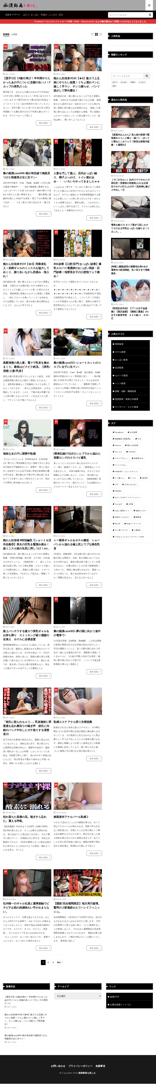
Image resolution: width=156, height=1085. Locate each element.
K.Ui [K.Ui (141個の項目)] (139, 439)
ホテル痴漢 (120, 352)
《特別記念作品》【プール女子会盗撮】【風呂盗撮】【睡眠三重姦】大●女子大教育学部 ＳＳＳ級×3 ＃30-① (130, 313)
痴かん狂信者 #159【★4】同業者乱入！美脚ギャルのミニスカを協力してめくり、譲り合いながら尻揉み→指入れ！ (26, 270)
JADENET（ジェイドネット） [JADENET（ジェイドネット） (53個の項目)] (127, 471)
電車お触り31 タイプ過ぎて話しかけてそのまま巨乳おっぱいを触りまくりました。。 (130, 228)
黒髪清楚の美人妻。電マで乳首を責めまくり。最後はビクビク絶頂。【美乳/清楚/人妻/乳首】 (26, 366)
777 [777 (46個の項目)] (116, 484)
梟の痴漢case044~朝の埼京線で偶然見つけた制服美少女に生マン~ (26, 175)
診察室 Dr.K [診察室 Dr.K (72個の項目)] (138, 458)
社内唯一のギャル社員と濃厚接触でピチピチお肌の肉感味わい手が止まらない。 (26, 907)
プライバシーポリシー (80, 1065)
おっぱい (35, 14)
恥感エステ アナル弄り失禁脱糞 (73, 721)
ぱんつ (26, 14)
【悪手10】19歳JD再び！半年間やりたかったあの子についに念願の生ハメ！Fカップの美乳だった (27, 82)
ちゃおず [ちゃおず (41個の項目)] (118, 504)
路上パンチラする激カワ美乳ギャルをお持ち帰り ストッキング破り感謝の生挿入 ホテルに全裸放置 (26, 635)
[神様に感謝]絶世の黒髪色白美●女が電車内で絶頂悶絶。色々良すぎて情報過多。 (130, 270)
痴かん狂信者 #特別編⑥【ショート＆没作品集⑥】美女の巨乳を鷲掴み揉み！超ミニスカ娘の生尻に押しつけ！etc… (27, 544)
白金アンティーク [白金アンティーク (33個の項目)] (134, 523)
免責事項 (100, 1065)
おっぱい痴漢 (121, 359)
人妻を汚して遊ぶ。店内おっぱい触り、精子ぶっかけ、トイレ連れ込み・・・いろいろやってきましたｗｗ (77, 177)
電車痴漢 (119, 344)
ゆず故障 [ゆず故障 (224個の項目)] (133, 432)
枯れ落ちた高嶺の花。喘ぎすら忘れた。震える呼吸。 (24, 818)
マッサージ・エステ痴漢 (126, 407)
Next (59, 962)
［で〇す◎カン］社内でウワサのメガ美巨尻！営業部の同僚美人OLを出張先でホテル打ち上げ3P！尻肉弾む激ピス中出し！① (130, 184)
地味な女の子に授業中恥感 (19, 453)
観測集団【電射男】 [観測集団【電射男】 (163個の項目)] (123, 439)
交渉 (61, 14)
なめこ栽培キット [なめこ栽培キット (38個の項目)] (122, 510)
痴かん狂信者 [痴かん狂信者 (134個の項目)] (132, 445)
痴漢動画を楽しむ (87, 1073)
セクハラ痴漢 (121, 375)
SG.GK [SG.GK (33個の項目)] (117, 523)
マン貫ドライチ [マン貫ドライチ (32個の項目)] (121, 530)
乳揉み (44, 14)
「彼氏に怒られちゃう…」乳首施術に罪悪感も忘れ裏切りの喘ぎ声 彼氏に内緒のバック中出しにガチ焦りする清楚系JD (27, 728)
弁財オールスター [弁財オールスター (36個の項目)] (122, 517)
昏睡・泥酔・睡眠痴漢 (125, 391)
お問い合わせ (58, 1065)
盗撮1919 (114, 996)
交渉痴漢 (119, 367)
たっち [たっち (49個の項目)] (133, 478)
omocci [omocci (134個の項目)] (118, 445)
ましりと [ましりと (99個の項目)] (118, 452)
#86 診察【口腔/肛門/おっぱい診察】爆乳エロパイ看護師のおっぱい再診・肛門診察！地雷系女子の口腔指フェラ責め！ (77, 270)
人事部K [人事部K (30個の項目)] (137, 530)
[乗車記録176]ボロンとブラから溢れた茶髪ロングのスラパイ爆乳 (77, 455)
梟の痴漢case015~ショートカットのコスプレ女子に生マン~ (77, 364)
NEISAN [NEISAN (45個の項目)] (118, 491)
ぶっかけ (53, 14)
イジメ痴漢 (120, 383)
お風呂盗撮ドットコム (120, 1004)
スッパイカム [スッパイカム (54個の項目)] (120, 465)
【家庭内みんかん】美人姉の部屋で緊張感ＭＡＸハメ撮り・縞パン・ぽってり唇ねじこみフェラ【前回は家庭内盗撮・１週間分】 (130, 139)
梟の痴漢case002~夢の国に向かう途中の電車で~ (77, 633)
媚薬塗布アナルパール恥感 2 (71, 816)
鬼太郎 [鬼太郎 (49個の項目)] (145, 478)
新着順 (6, 34)
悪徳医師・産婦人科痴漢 (126, 399)
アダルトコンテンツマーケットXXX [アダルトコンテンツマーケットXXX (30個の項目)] (129, 537)
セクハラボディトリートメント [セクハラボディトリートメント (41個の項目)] (127, 497)
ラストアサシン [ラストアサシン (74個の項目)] (121, 458)
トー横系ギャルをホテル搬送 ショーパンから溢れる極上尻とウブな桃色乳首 (77, 544)
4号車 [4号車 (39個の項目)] (131, 504)
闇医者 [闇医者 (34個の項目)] (138, 517)
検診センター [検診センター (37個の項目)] (141, 510)
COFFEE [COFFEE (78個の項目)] (132, 452)
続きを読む (43, 123)
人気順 (14, 34)
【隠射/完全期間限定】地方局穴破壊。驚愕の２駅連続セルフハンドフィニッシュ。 (77, 907)
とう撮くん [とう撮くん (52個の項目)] (119, 478)
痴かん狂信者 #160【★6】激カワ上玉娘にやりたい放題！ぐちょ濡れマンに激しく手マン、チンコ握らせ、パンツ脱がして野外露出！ (77, 84)
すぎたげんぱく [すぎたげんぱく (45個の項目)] (130, 484)
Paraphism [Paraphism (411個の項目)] (119, 432)
